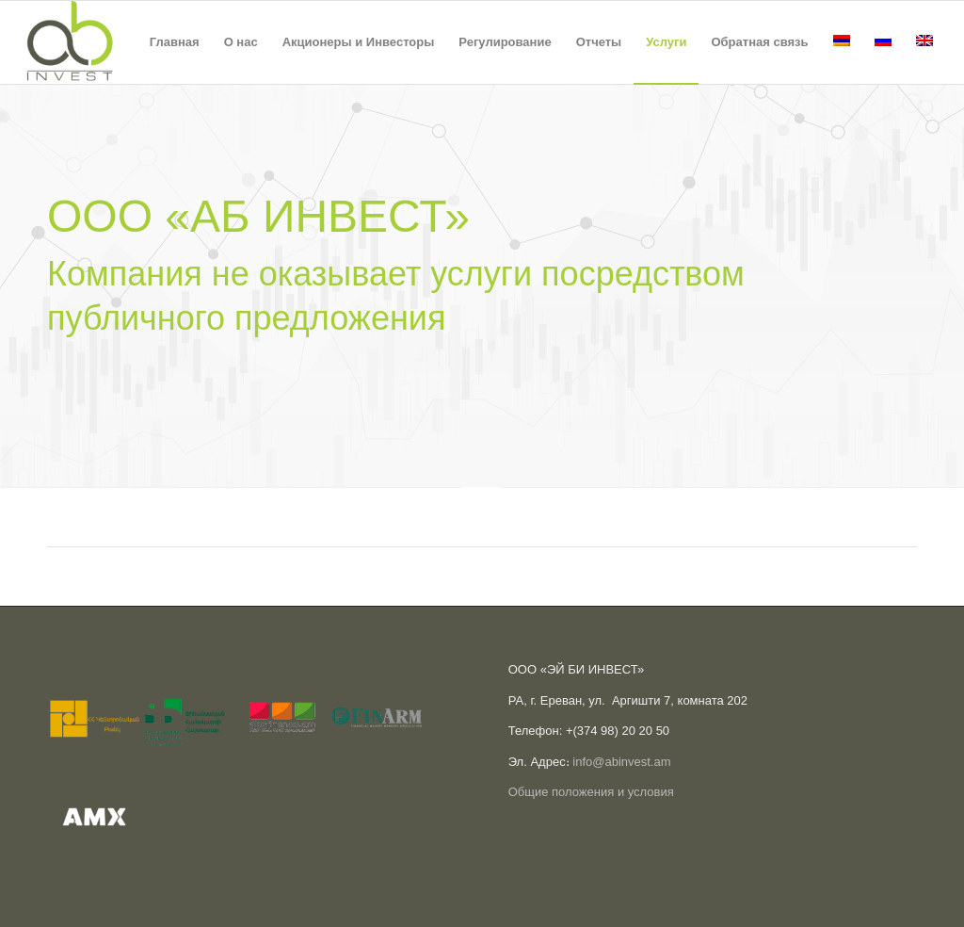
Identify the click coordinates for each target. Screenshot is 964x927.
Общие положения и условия (591, 792)
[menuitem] (174, 42)
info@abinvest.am (621, 762)
